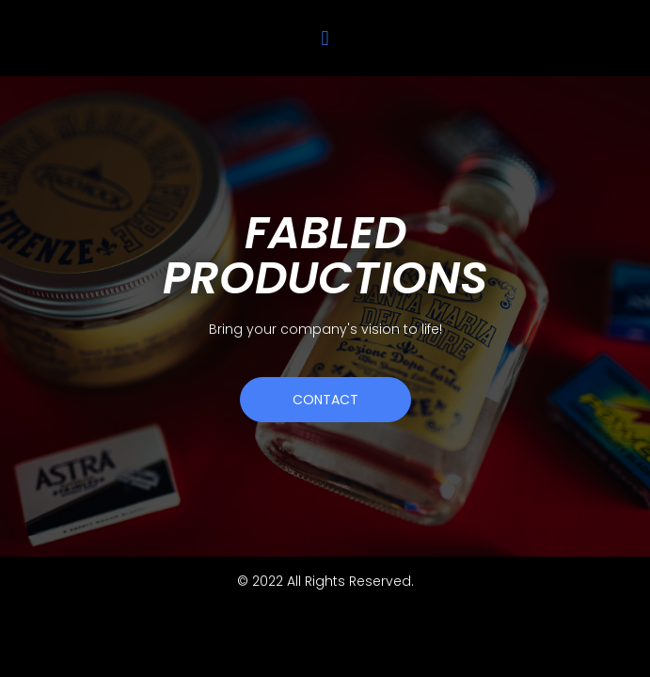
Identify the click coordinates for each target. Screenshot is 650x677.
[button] (325, 38)
